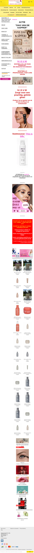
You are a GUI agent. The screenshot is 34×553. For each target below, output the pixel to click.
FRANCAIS (14, 19)
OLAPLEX (26, 174)
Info (15, 7)
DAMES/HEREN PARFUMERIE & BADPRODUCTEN (6, 53)
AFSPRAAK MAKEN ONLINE (21, 14)
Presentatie (6, 7)
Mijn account (3, 528)
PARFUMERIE (5, 43)
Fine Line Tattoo (19, 12)
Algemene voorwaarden (14, 528)
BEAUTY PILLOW (6, 57)
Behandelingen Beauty (26, 7)
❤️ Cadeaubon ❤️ (11, 14)
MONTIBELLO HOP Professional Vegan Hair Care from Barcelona (6, 19)
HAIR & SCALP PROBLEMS (5, 40)
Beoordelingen (5, 78)
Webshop (11, 7)
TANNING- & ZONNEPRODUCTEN (6, 35)
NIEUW (3, 25)
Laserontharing (6, 12)
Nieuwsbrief (25, 12)
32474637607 (4, 538)
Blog (30, 12)
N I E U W (22, 61)
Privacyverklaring (23, 528)
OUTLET (3, 68)
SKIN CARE (4, 28)
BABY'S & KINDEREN (4, 48)
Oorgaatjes (12, 12)
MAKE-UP (4, 31)
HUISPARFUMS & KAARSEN (6, 64)
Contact (18, 7)
